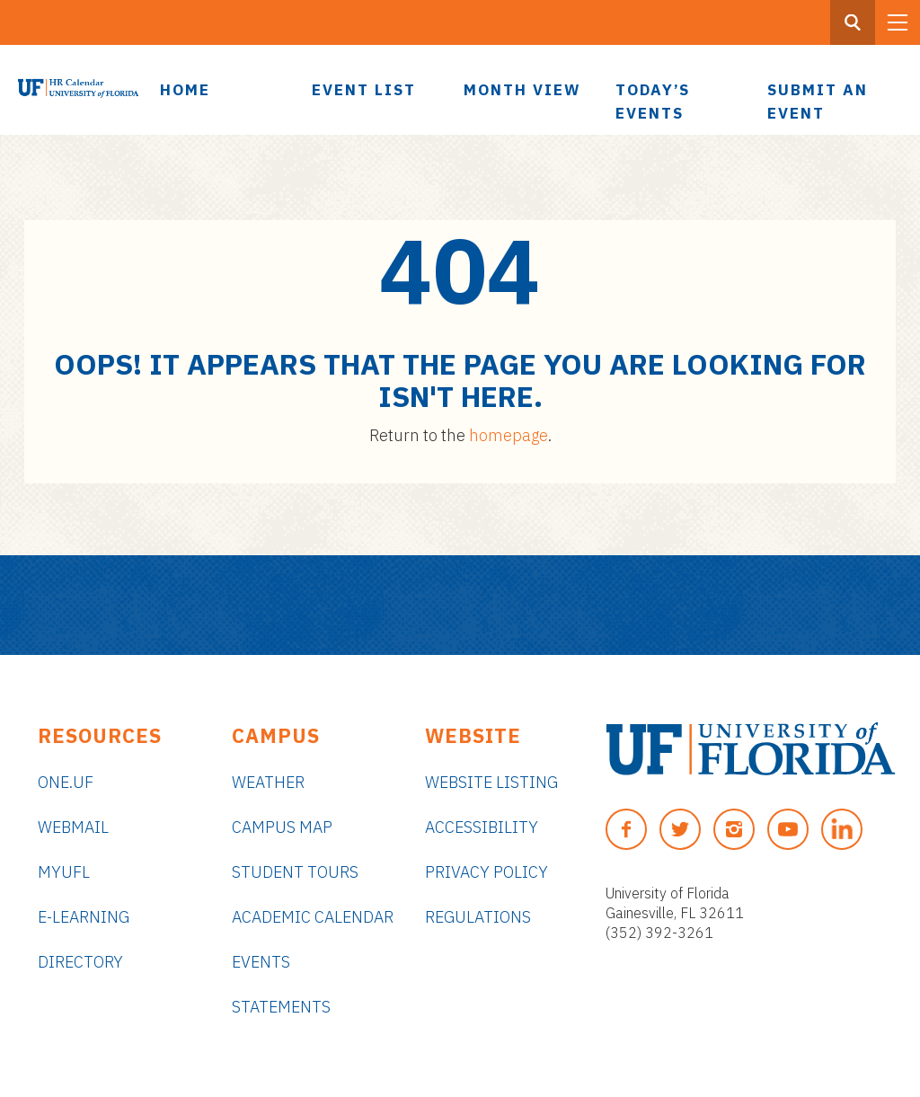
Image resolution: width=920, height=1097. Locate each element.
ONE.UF (65, 782)
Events (261, 961)
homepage (508, 435)
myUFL (64, 872)
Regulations (478, 917)
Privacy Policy (486, 872)
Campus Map (282, 827)
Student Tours (295, 872)
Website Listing (491, 782)
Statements (281, 1006)
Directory (80, 961)
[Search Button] (852, 22)
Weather (268, 782)
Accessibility (481, 827)
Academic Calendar (313, 917)
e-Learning (83, 917)
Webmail (73, 827)
